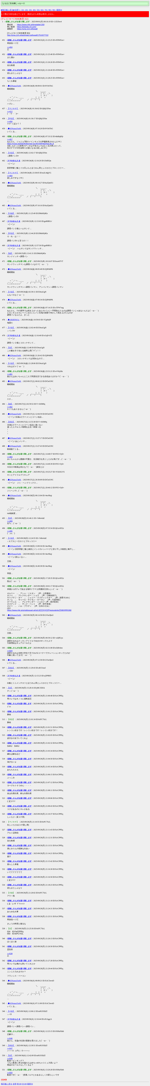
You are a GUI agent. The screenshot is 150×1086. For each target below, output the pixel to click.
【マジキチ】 (13, 109)
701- (46, 10)
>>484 (9, 457)
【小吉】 (11, 292)
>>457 (9, 139)
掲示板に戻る (6, 1084)
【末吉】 (11, 422)
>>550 (9, 1073)
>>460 (9, 176)
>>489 (9, 521)
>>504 (9, 651)
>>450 (9, 47)
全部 (17, 10)
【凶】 (10, 253)
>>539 (9, 954)
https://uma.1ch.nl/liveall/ (27, 29)
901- (54, 10)
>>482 (9, 407)
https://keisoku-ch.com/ (26, 27)
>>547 (9, 1049)
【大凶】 (11, 213)
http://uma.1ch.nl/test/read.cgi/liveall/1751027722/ (27, 35)
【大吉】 (11, 153)
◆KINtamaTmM (14, 86)
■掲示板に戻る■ (7, 10)
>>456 (9, 122)
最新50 (59, 10)
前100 (19, 1084)
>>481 (9, 374)
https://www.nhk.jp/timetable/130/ (30, 25)
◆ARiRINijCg (13, 320)
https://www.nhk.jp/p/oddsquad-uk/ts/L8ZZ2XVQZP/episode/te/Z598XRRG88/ (39, 610)
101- (23, 10)
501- (38, 10)
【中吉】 (11, 119)
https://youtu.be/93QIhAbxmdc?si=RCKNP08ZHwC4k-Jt (30, 144)
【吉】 (10, 348)
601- (42, 10)
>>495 (9, 531)
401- (34, 10)
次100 (24, 1084)
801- (50, 10)
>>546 (9, 1039)
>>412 (9, 112)
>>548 (9, 1059)
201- (26, 10)
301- (30, 10)
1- (20, 10)
